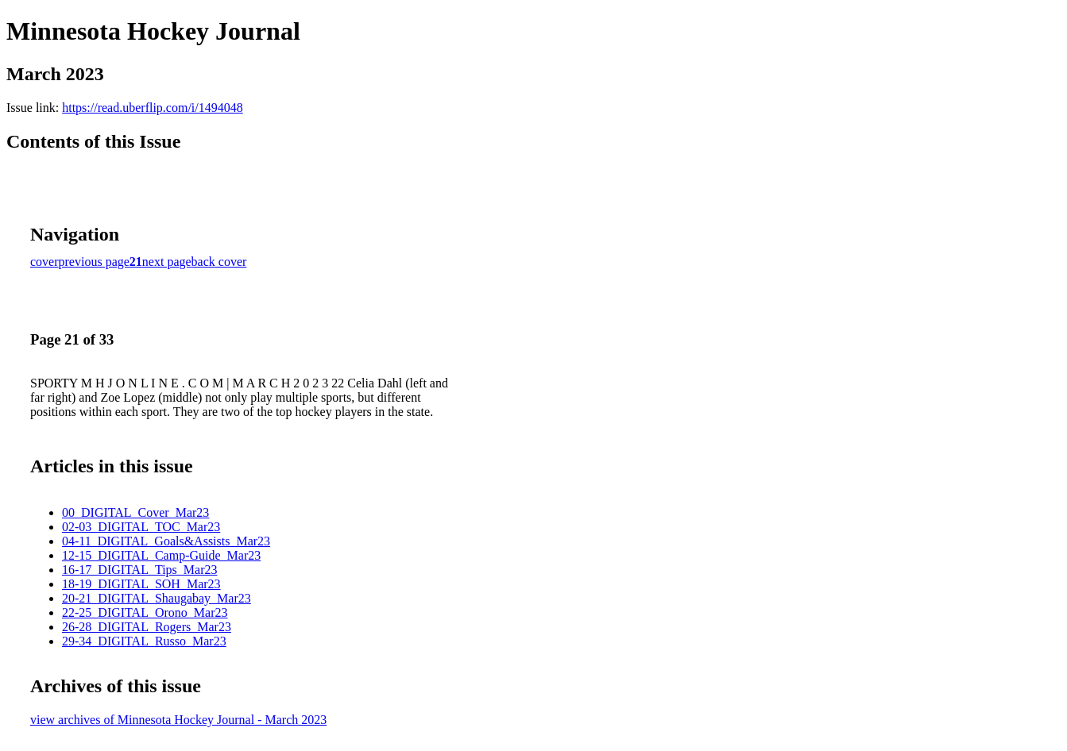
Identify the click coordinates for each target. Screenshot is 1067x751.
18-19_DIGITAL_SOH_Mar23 (141, 584)
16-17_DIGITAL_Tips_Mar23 (139, 569)
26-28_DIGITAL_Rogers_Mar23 (146, 627)
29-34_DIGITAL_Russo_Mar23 (144, 641)
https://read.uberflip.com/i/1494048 (152, 107)
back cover (219, 261)
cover (44, 261)
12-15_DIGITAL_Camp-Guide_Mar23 (161, 555)
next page (166, 261)
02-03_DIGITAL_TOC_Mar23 (141, 526)
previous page (94, 261)
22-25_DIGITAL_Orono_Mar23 (144, 612)
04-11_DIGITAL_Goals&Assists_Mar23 (166, 541)
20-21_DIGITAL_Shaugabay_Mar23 (156, 598)
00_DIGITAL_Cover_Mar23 (135, 512)
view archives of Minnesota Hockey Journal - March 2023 (178, 719)
